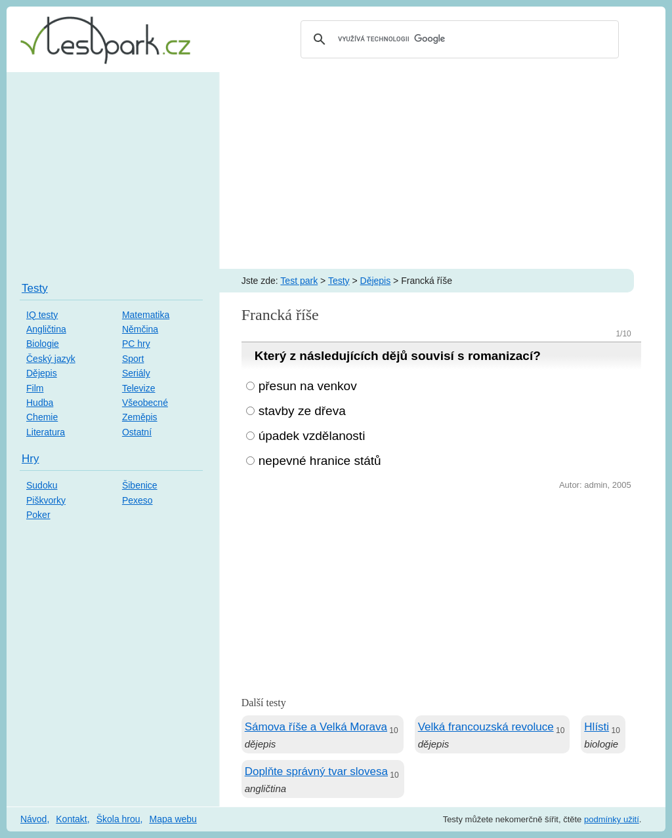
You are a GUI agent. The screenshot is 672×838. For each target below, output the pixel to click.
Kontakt (71, 819)
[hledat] (458, 39)
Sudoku (41, 485)
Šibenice (140, 485)
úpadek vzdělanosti (312, 436)
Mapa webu (172, 819)
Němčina (140, 329)
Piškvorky (46, 500)
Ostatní (137, 432)
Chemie (42, 417)
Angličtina (46, 329)
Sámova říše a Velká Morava (316, 727)
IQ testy (42, 314)
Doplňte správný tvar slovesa (316, 771)
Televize (139, 388)
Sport (133, 358)
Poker (38, 514)
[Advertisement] (336, 170)
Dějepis (375, 280)
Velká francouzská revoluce (486, 727)
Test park (299, 280)
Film (34, 388)
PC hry (136, 343)
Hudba (39, 402)
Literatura (45, 432)
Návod (33, 819)
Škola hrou (118, 819)
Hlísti (596, 727)
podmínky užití (611, 819)
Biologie (42, 343)
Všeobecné (145, 402)
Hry (30, 458)
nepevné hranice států (320, 461)
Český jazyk (50, 358)
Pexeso (137, 500)
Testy (339, 280)
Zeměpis (140, 417)
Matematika (145, 314)
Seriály (136, 373)
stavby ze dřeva (302, 411)
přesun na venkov (308, 386)
